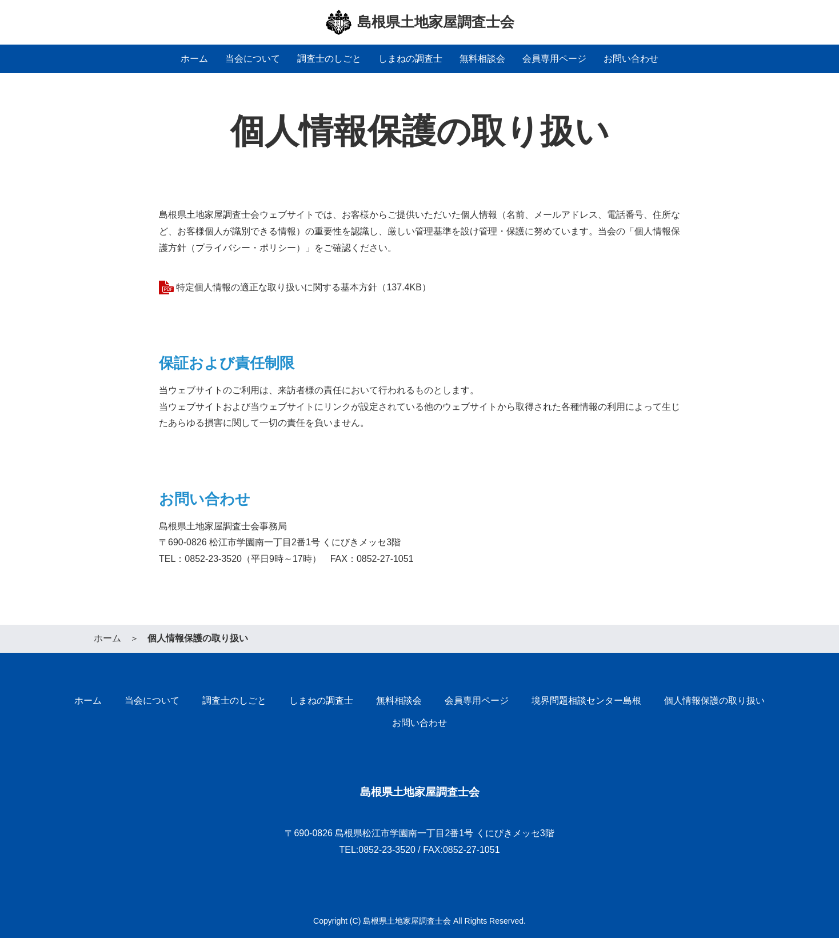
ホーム (194, 58)
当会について (252, 58)
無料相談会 (482, 58)
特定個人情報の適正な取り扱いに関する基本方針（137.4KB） (303, 287)
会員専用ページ (554, 58)
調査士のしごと (329, 58)
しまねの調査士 (410, 58)
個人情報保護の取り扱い (714, 700)
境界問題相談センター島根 (586, 700)
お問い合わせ (631, 58)
